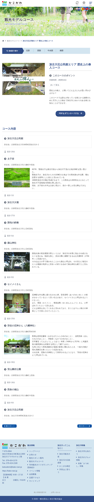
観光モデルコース (13, 41)
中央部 (50, 51)
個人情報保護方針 (40, 492)
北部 (28, 51)
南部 (61, 51)
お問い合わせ (55, 492)
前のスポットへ (9, 426)
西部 (39, 51)
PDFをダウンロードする (69, 113)
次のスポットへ (84, 426)
